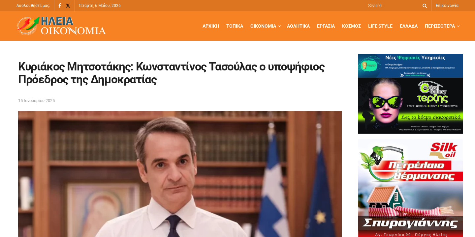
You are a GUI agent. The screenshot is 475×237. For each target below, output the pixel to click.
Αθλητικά (298, 26)
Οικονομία (263, 26)
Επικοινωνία (447, 5)
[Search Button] (423, 5)
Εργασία (326, 26)
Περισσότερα (440, 26)
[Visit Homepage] (61, 26)
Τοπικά (234, 26)
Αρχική (211, 26)
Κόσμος (351, 26)
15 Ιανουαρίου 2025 (36, 100)
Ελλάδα (409, 26)
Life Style (380, 26)
